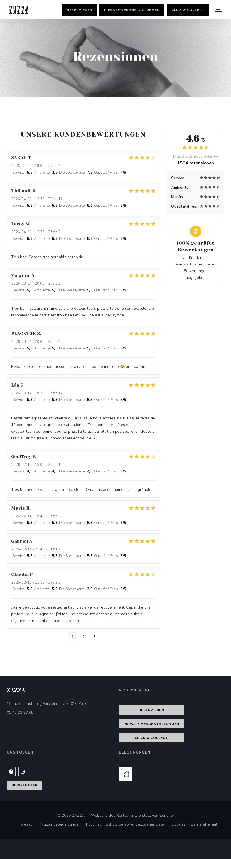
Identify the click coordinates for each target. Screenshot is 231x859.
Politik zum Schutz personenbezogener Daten (128, 825)
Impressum (29, 825)
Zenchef (166, 815)
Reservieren (79, 10)
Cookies (181, 825)
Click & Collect (188, 10)
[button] (218, 10)
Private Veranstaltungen (132, 10)
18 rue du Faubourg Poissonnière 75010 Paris (59, 703)
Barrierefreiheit (204, 825)
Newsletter (24, 785)
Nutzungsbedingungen (63, 825)
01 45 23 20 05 (20, 712)
